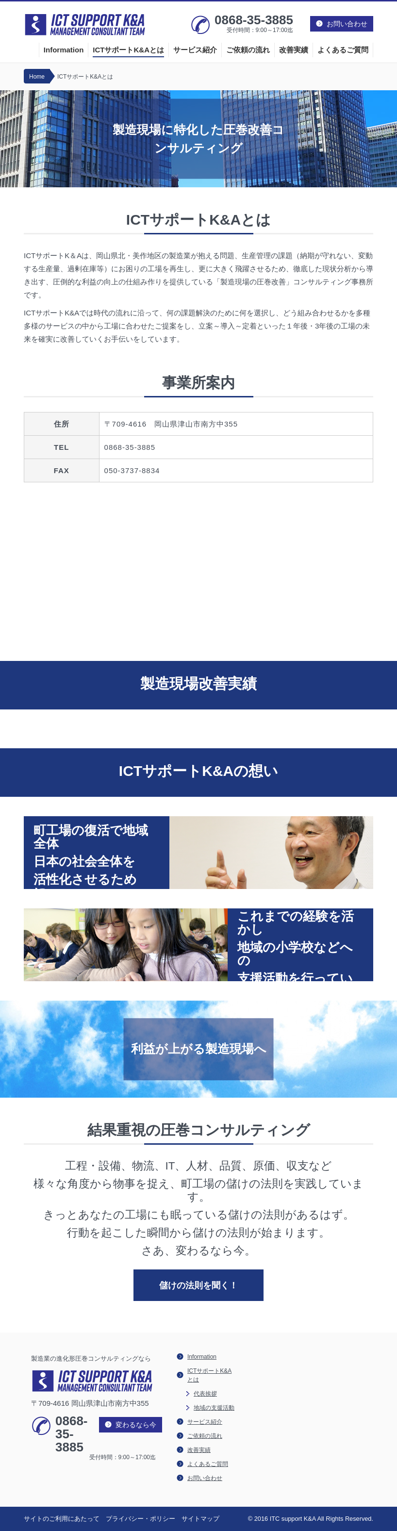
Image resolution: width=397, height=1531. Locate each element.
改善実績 (293, 50)
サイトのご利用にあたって (61, 1518)
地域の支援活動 (214, 1407)
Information (64, 50)
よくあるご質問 (342, 50)
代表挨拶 (205, 1393)
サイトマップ (200, 1518)
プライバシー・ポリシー (140, 1518)
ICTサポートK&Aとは (128, 50)
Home (37, 76)
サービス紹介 (195, 50)
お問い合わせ (204, 1478)
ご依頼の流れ (248, 50)
